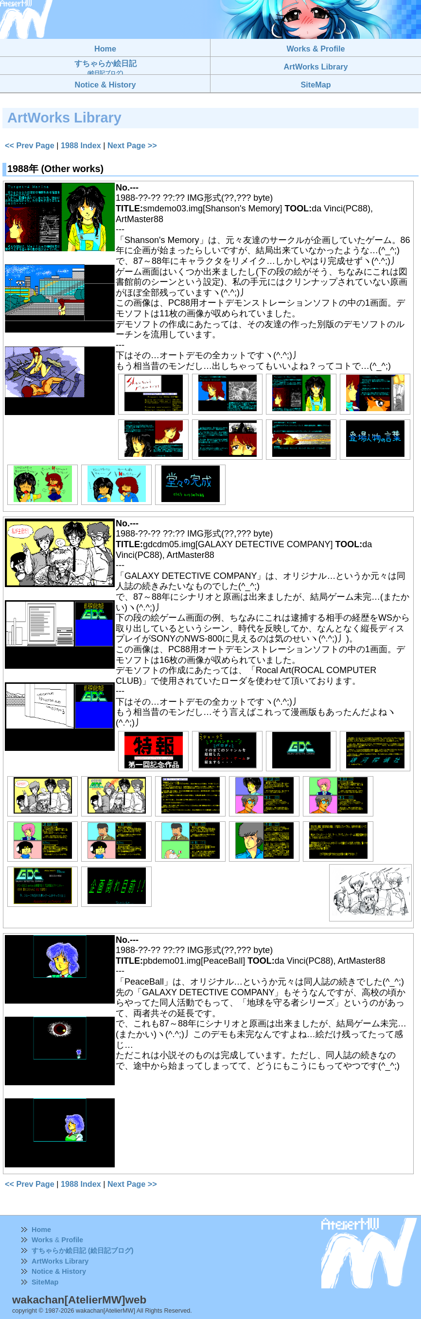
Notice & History (59, 1271)
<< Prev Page (29, 145)
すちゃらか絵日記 (105, 67)
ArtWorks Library (60, 1261)
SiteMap (45, 1282)
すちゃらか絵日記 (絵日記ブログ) (83, 1250)
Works (42, 1240)
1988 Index (81, 145)
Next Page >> (132, 145)
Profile (72, 1240)
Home (41, 1229)
